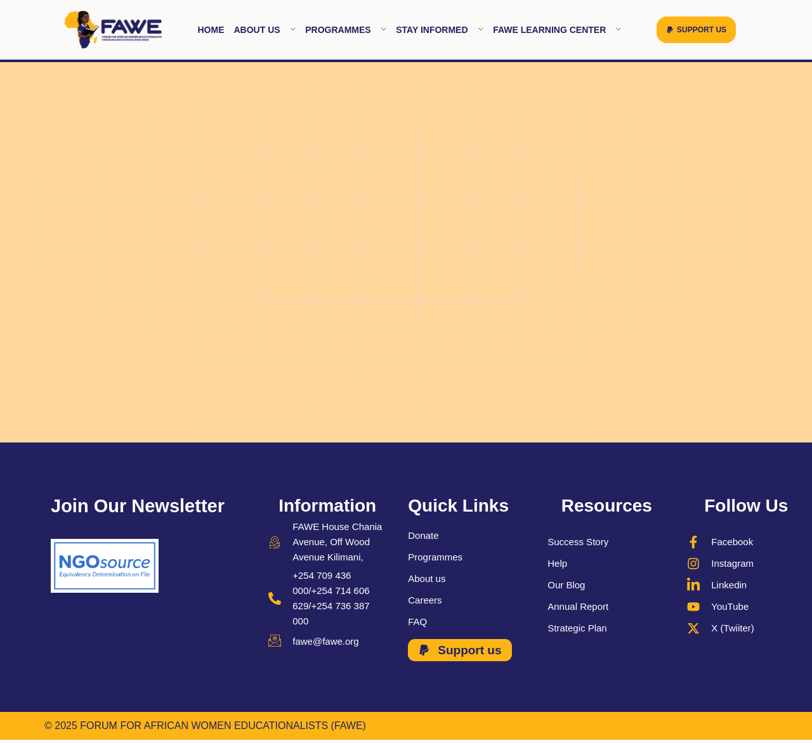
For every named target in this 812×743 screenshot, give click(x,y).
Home (210, 30)
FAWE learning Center (557, 30)
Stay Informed (439, 30)
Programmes (345, 30)
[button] (696, 29)
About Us (264, 30)
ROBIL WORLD (732, 725)
